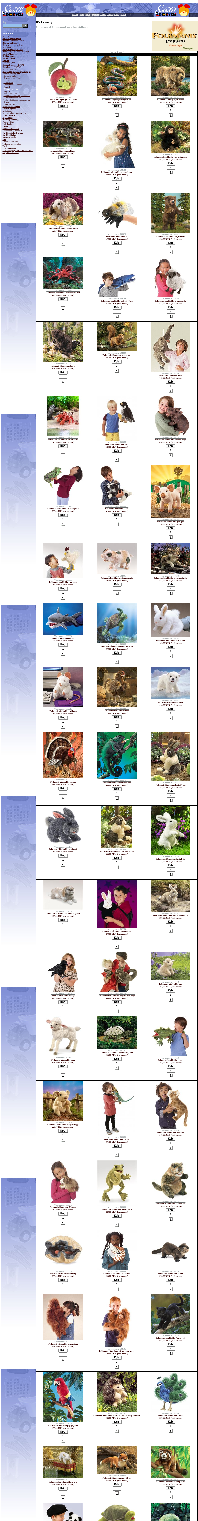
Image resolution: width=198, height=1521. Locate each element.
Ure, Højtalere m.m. (11, 153)
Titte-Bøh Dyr (9, 104)
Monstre (7, 91)
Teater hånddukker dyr (12, 98)
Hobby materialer (10, 69)
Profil (116, 14)
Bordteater (7, 47)
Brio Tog (6, 36)
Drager (6, 80)
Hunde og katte (10, 76)
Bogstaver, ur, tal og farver (13, 45)
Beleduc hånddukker (12, 78)
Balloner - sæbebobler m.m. (14, 41)
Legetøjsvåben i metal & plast (14, 113)
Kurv (82, 14)
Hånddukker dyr (11, 89)
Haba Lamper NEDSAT (12, 67)
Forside (75, 14)
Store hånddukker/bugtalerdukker (17, 95)
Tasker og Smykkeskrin (12, 144)
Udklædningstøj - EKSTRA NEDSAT (18, 150)
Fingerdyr (7, 87)
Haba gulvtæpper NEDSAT (13, 65)
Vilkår (110, 14)
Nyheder (95, 14)
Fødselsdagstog (9, 63)
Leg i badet (7, 111)
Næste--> (121, 52)
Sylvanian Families (10, 142)
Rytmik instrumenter (11, 128)
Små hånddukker (10, 93)
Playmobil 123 (8, 122)
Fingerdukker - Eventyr (13, 85)
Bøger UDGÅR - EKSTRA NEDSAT (17, 52)
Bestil (88, 14)
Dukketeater (8, 82)
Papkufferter (8, 117)
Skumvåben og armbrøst (12, 131)
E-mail (123, 14)
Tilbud (103, 14)
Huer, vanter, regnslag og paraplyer (17, 71)
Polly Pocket (8, 124)
